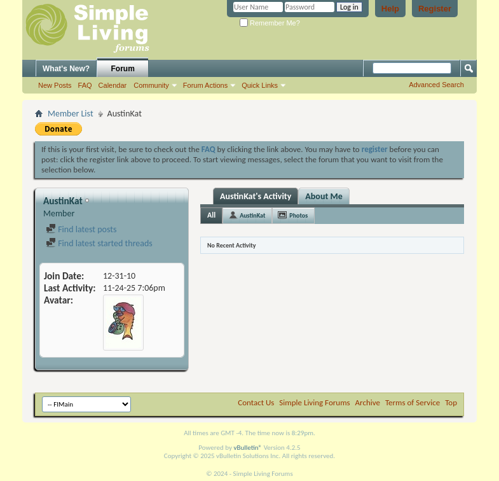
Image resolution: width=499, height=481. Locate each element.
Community (151, 85)
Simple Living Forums (314, 402)
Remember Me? (270, 23)
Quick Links (260, 85)
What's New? (66, 68)
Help (390, 8)
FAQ (85, 85)
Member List (70, 113)
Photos (298, 215)
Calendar (113, 85)
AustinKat (252, 215)
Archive (367, 402)
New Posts (55, 85)
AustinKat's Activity (255, 196)
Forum (123, 68)
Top (451, 402)
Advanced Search (436, 84)
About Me (323, 196)
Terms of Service (412, 402)
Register (434, 8)
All (211, 215)
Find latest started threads (99, 243)
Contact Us (256, 402)
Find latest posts (81, 229)
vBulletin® (247, 447)
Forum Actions (205, 85)
